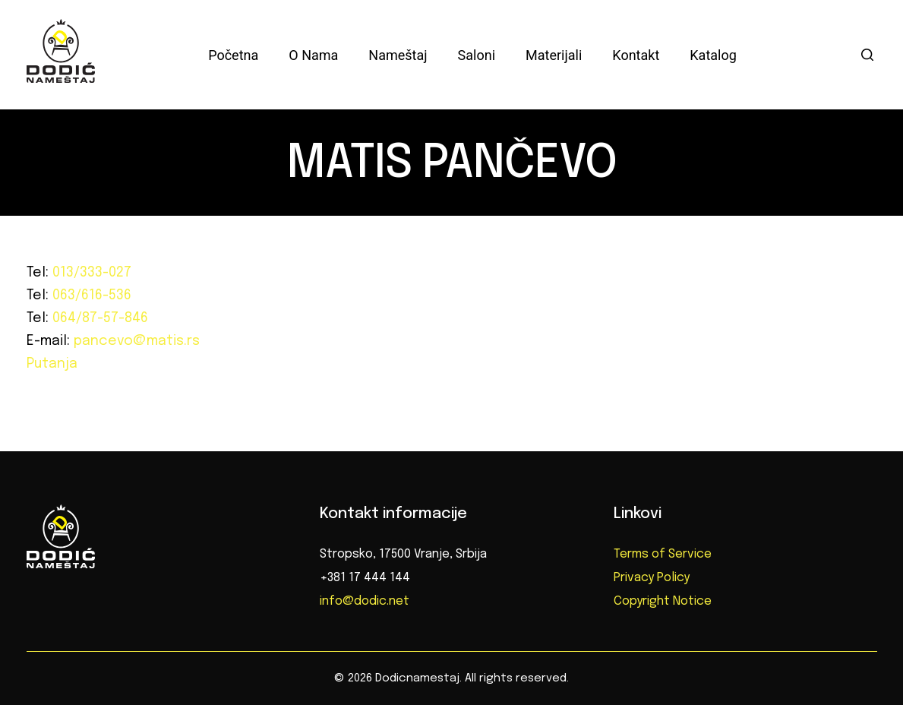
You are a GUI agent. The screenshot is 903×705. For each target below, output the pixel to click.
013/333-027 (90, 273)
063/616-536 (90, 295)
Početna (233, 55)
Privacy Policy (652, 577)
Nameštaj (397, 55)
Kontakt (635, 55)
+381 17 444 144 (365, 577)
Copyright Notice (663, 601)
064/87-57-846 (98, 318)
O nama (313, 55)
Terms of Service (663, 554)
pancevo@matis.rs (135, 341)
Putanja (52, 364)
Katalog (713, 55)
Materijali (554, 55)
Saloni (476, 55)
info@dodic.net (364, 601)
